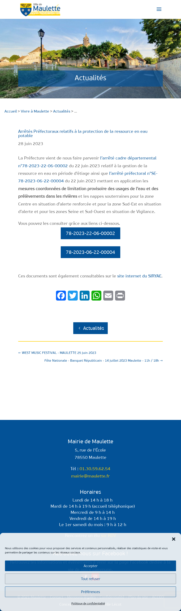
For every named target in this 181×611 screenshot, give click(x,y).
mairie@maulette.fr (90, 476)
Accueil (10, 111)
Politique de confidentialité (88, 603)
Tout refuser (90, 579)
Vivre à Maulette (35, 111)
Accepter (91, 566)
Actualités (93, 328)
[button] (173, 539)
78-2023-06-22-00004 (90, 252)
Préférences (90, 592)
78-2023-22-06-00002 (90, 233)
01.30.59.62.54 (95, 468)
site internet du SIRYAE (139, 276)
